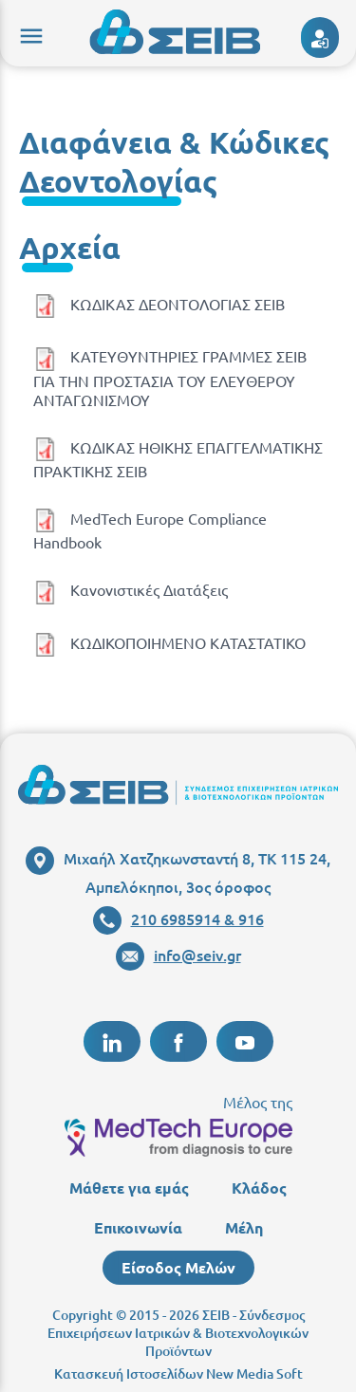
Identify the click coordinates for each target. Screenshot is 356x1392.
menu (28, 33)
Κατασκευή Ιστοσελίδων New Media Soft (178, 1373)
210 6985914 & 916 (178, 918)
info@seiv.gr (178, 954)
